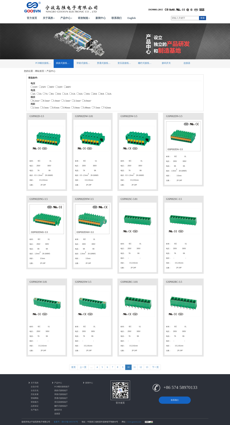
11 (135, 367)
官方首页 (32, 18)
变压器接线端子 (125, 63)
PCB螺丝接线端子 (44, 63)
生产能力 (34, 410)
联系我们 (116, 18)
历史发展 (34, 394)
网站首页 (39, 71)
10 (128, 367)
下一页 (155, 367)
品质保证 (34, 406)
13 (147, 367)
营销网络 (34, 398)
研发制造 (84, 18)
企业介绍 (34, 387)
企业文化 (34, 390)
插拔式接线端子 (64, 63)
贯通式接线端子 (105, 63)
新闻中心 (101, 18)
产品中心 (66, 18)
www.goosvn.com (134, 422)
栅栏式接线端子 (146, 63)
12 (141, 367)
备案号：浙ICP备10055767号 (66, 422)
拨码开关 (166, 63)
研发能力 (34, 402)
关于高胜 (49, 18)
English (131, 18)
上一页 (83, 367)
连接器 (187, 63)
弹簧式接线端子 (84, 63)
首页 (73, 367)
